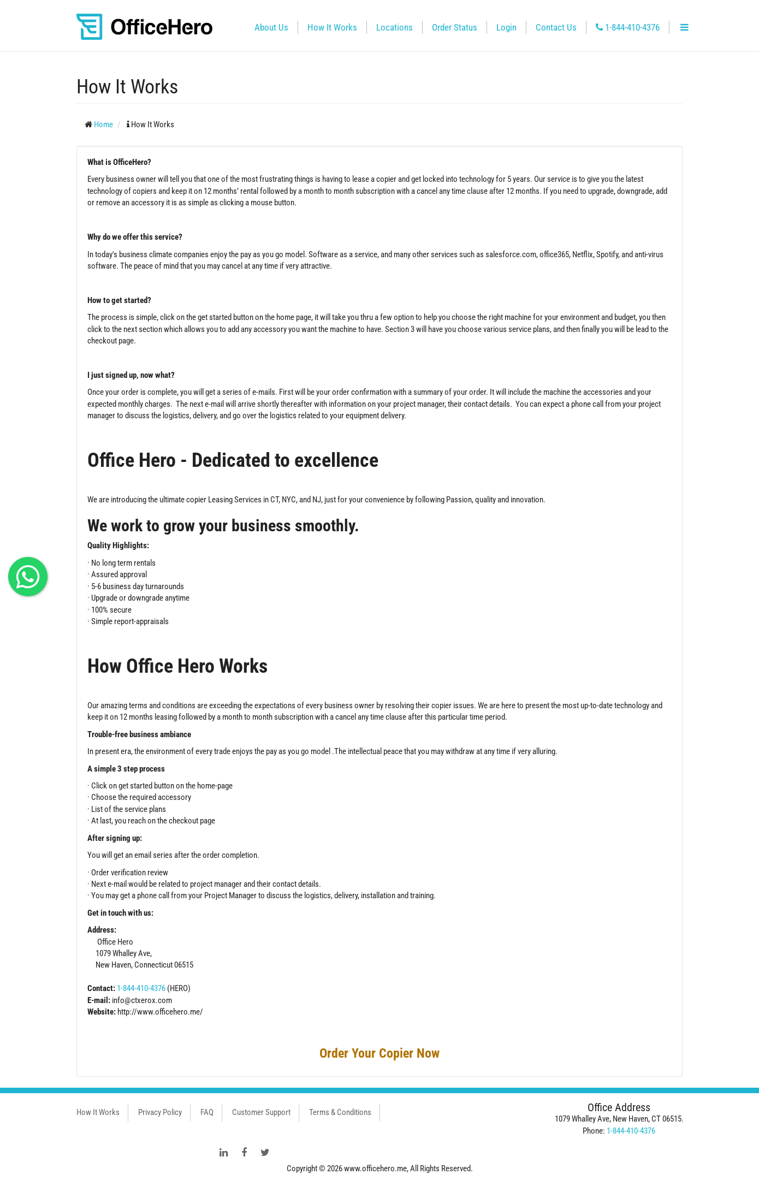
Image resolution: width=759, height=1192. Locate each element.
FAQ (207, 1112)
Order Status (454, 27)
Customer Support (261, 1112)
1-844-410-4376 (628, 27)
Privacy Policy (160, 1112)
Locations (394, 27)
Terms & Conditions (340, 1112)
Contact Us (556, 27)
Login (506, 27)
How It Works (332, 27)
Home (103, 124)
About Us (271, 27)
